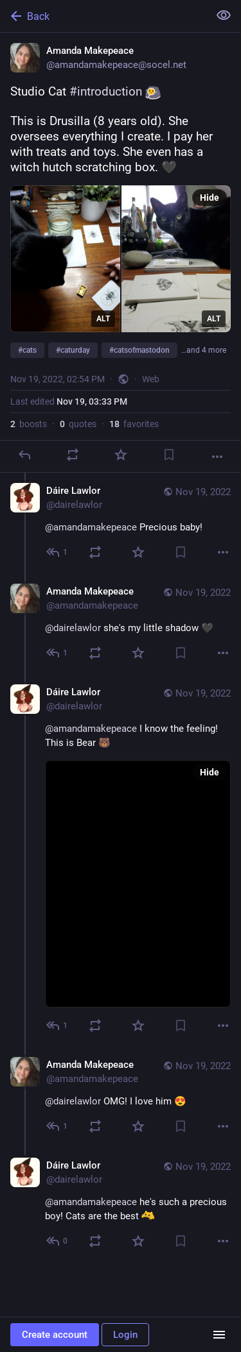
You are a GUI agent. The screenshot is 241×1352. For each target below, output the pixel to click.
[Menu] (219, 1334)
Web (150, 379)
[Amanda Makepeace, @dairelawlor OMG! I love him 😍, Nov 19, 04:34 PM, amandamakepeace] (120, 1097)
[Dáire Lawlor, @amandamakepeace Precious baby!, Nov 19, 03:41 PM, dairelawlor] (120, 523)
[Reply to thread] (57, 552)
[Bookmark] (169, 454)
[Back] (103, 16)
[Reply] (24, 454)
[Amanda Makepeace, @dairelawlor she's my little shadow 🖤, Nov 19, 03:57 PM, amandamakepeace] (120, 623)
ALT (103, 318)
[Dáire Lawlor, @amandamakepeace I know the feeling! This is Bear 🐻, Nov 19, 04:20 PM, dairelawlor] (120, 860)
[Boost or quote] (72, 454)
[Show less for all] (223, 15)
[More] (217, 456)
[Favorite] (121, 454)
